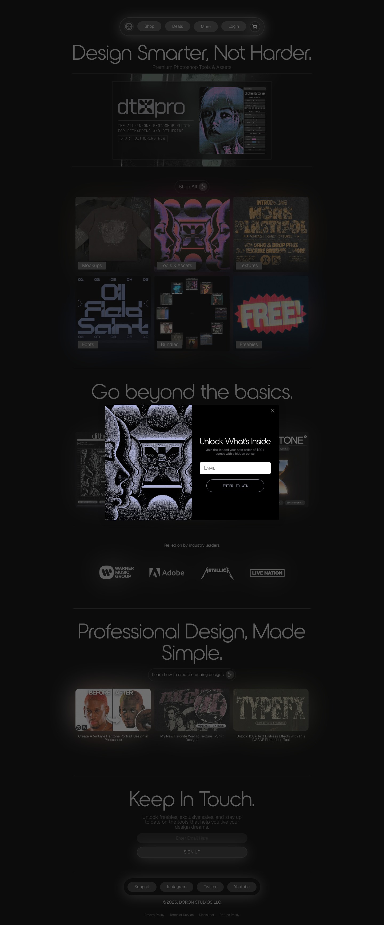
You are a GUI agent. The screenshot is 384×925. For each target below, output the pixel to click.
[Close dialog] (273, 411)
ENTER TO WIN (235, 485)
